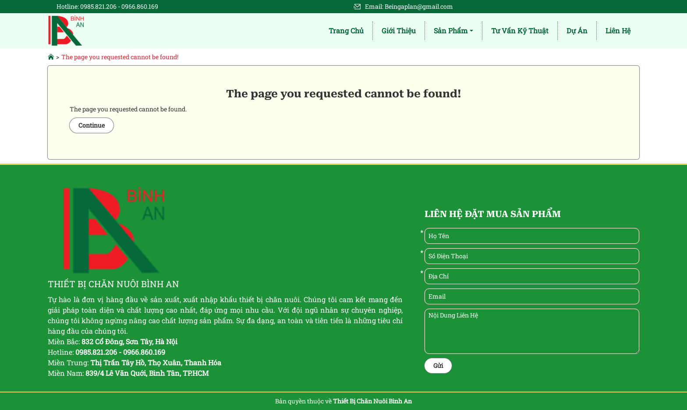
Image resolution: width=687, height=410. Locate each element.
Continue (91, 125)
